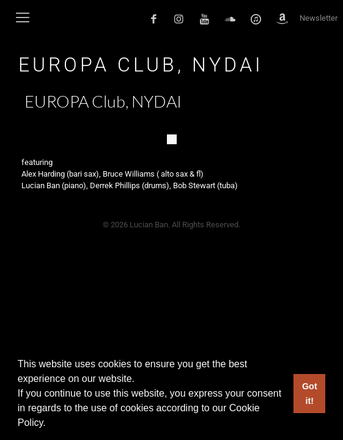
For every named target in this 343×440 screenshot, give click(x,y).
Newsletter (318, 18)
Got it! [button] (309, 393)
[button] (50, 424)
